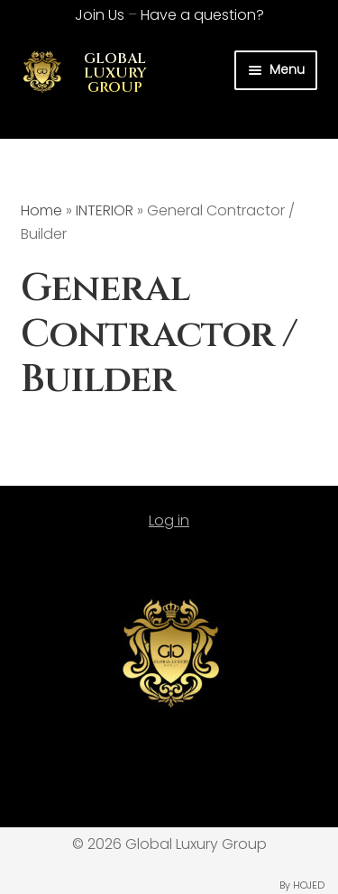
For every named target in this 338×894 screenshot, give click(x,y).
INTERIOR (104, 210)
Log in (169, 520)
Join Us (99, 15)
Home (41, 210)
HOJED (308, 885)
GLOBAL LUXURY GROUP (115, 73)
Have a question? (202, 15)
